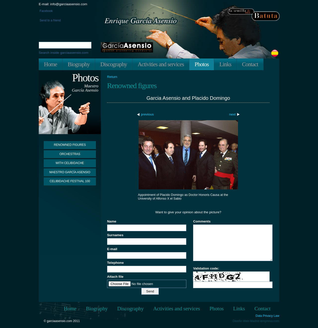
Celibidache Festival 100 (70, 181)
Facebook (46, 11)
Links (225, 64)
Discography (113, 64)
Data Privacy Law (267, 316)
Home (50, 64)
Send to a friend (50, 20)
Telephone (115, 263)
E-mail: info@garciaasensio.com (63, 4)
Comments (201, 221)
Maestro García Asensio (69, 172)
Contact (250, 64)
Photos (202, 64)
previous (147, 114)
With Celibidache (70, 163)
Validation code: (206, 268)
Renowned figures (70, 145)
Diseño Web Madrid (246, 321)
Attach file (115, 276)
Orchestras (69, 154)
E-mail (112, 249)
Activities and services (161, 64)
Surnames (115, 235)
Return (112, 77)
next (232, 114)
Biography (79, 64)
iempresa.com (269, 321)
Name (111, 221)
